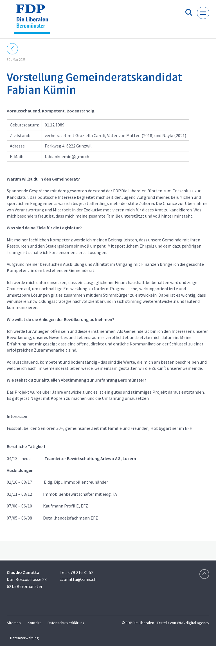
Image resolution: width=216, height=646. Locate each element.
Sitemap (14, 622)
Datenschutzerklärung (66, 622)
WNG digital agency (193, 622)
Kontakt (34, 622)
